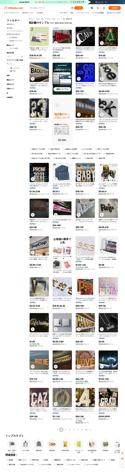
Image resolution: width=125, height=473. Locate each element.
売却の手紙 (88, 158)
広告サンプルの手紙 (71, 154)
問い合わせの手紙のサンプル (91, 154)
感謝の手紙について (98, 460)
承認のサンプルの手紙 (37, 149)
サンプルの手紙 (86, 149)
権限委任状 (56, 460)
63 (86, 429)
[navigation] (15, 224)
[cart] (98, 8)
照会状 (112, 460)
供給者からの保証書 (70, 149)
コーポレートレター (74, 464)
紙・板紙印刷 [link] (67, 19)
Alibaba (31, 19)
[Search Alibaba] (49, 8)
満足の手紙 (11, 464)
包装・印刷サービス (53, 19)
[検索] (78, 8)
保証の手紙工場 (54, 149)
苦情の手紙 (34, 460)
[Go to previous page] (57, 430)
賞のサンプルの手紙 (102, 149)
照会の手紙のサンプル (53, 154)
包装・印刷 (40, 19)
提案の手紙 (59, 464)
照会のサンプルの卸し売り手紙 (40, 158)
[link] (122, 453)
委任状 (45, 460)
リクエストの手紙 (45, 464)
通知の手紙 (101, 158)
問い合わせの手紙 (36, 154)
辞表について (21, 460)
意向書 (10, 460)
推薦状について (75, 158)
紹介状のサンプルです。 (27, 464)
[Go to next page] (90, 430)
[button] (72, 8)
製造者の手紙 (109, 154)
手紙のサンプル (69, 460)
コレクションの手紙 (91, 464)
